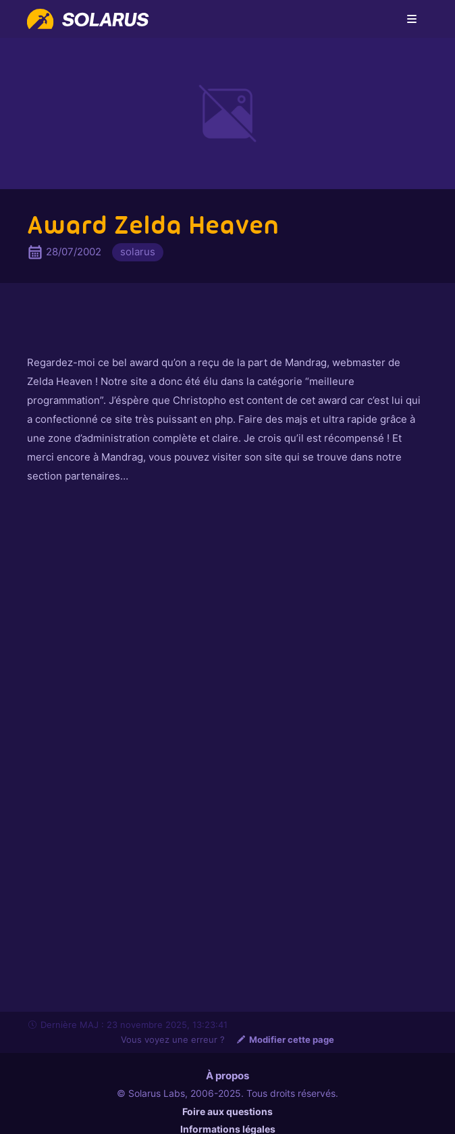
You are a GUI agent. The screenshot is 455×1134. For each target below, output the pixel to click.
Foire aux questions (227, 1111)
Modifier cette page (285, 1039)
